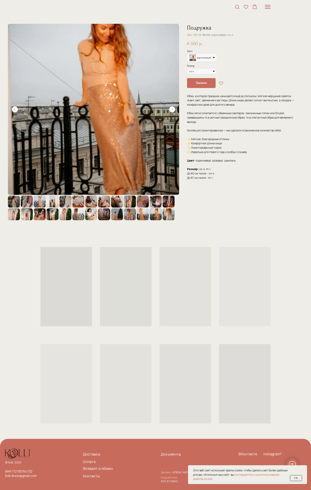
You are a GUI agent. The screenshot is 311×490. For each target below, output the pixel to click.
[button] (237, 6)
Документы (171, 454)
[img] (17, 453)
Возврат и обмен (98, 468)
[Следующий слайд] (172, 109)
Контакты (91, 476)
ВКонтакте (247, 454)
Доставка (91, 454)
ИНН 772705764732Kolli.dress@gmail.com (21, 473)
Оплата (89, 461)
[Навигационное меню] (268, 7)
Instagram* (272, 454)
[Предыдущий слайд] (15, 109)
